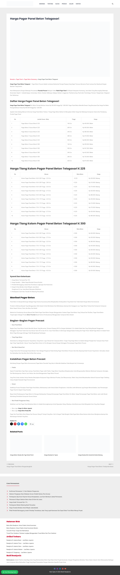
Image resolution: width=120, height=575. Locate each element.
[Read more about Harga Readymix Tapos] (60, 443)
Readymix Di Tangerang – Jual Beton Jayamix (19, 552)
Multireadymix (10, 560)
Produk (64, 4)
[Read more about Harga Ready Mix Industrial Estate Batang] (94, 443)
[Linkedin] (60, 568)
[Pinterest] (62, 568)
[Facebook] (54, 568)
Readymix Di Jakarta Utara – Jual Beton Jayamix (20, 546)
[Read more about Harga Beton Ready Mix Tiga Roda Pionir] (26, 443)
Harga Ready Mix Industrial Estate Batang (91, 455)
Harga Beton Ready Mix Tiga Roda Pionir (22, 455)
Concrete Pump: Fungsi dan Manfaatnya (18, 530)
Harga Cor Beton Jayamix (25, 408)
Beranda (42, 4)
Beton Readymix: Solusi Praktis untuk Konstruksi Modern (22, 528)
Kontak (78, 4)
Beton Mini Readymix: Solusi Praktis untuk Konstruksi (21, 525)
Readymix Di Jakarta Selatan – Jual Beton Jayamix (21, 549)
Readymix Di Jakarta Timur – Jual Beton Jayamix (20, 543)
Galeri (71, 4)
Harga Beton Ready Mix (24, 410)
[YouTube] (65, 568)
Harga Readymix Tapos (51, 455)
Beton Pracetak (31, 314)
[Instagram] (57, 568)
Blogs (57, 4)
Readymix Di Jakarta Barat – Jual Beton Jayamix (20, 540)
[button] (112, 4)
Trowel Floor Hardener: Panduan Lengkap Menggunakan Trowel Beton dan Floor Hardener (31, 533)
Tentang (50, 4)
